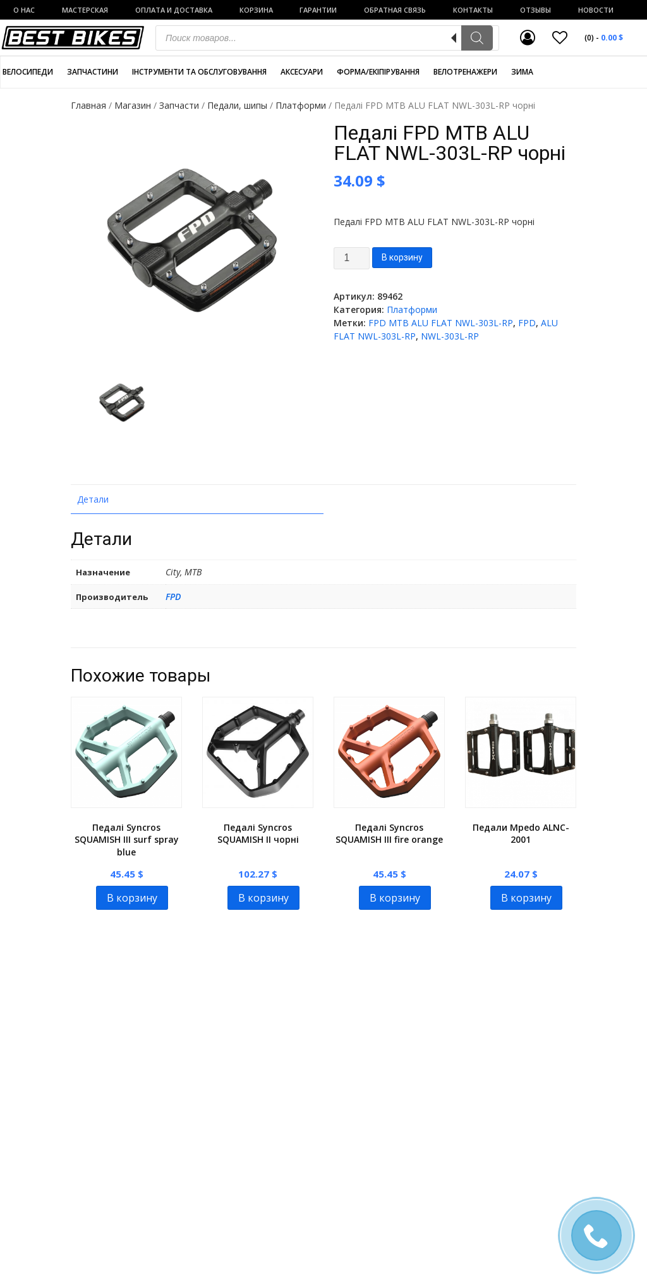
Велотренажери (465, 71)
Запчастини (92, 71)
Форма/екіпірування (378, 71)
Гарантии (318, 10)
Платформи (300, 105)
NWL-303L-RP (450, 336)
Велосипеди (28, 71)
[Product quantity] (352, 258)
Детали (93, 499)
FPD (527, 323)
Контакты (473, 10)
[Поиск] (477, 38)
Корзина (256, 10)
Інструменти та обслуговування (199, 71)
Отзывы (535, 10)
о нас (24, 10)
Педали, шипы (237, 105)
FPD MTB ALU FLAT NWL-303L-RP (440, 323)
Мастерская (85, 10)
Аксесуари (302, 71)
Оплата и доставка (173, 10)
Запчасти (179, 105)
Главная (88, 105)
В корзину (402, 257)
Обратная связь (395, 10)
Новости (596, 10)
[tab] (197, 499)
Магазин (132, 105)
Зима (522, 71)
